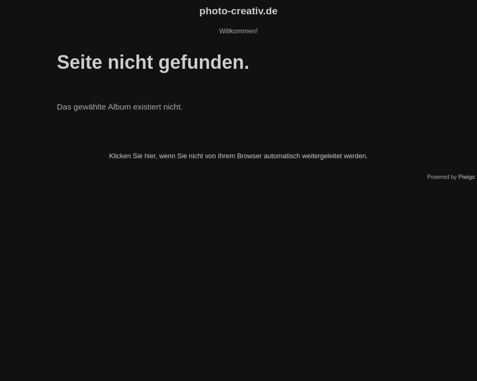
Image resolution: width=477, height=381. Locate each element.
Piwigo (466, 177)
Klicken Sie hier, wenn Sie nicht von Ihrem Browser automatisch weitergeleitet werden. (238, 156)
